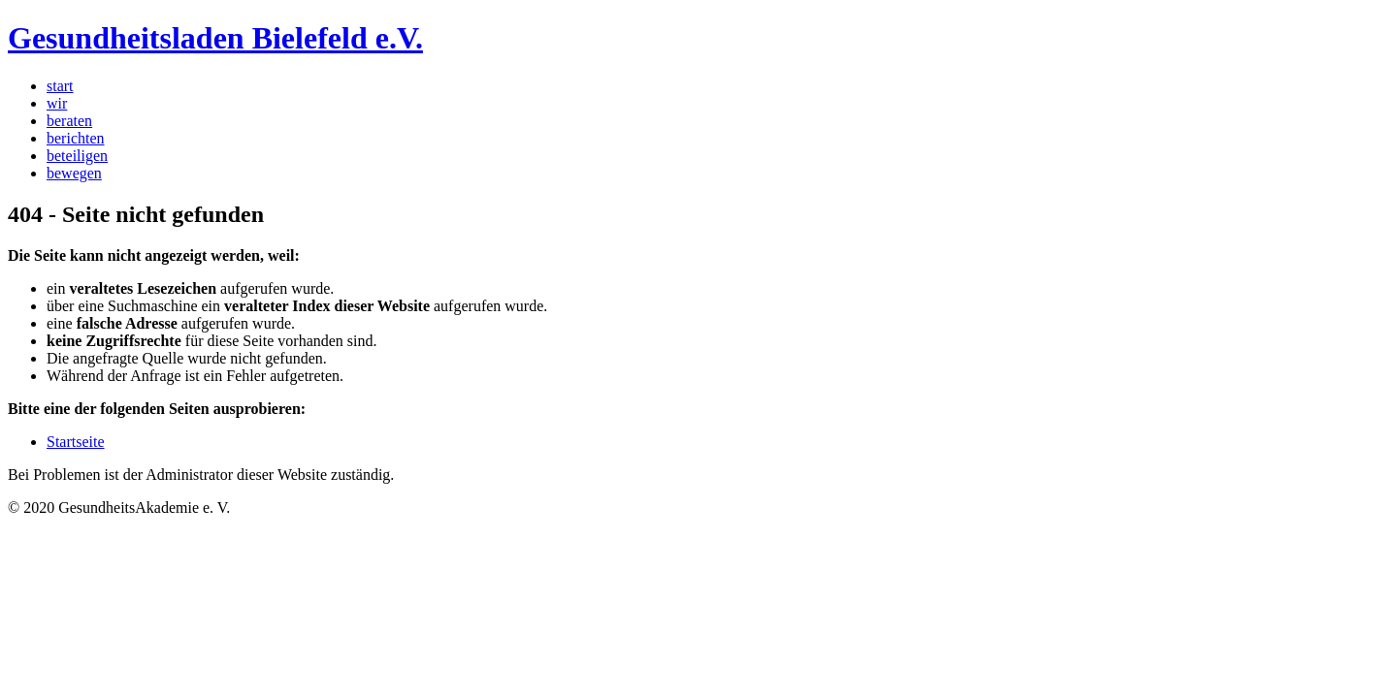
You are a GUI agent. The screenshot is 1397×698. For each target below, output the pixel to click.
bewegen (74, 173)
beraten (69, 120)
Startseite (76, 441)
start (60, 86)
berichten (76, 138)
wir (57, 103)
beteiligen (77, 155)
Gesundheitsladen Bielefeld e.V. (215, 37)
